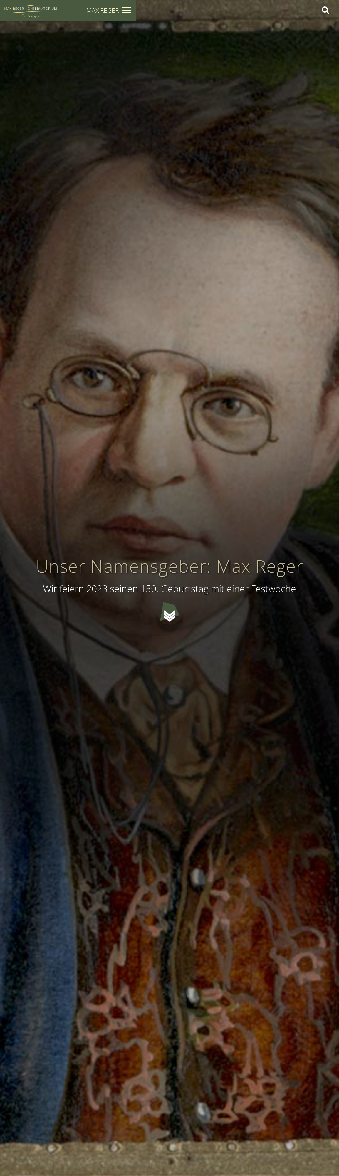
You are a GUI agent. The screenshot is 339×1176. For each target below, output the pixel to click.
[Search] (325, 10)
